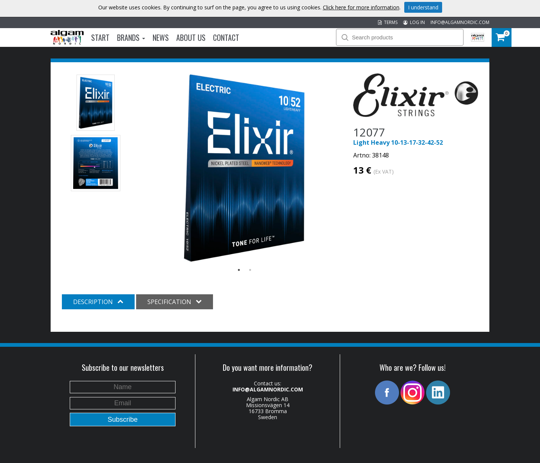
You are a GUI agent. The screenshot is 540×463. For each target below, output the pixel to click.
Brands (131, 37)
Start (100, 37)
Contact (226, 37)
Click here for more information (361, 7)
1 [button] (239, 270)
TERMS (388, 22)
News (161, 37)
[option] (245, 167)
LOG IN (414, 22)
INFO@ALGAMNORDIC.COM (459, 22)
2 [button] (250, 270)
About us (191, 37)
